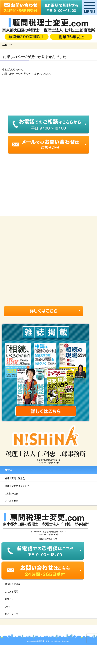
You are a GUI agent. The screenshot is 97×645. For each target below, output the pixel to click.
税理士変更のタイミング (17, 486)
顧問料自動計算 (12, 584)
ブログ (8, 606)
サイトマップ (11, 614)
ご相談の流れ (11, 493)
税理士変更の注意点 (15, 478)
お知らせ (9, 599)
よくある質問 (11, 501)
